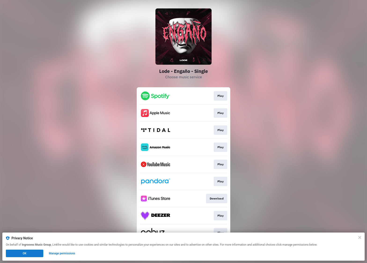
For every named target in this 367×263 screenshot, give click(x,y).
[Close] (359, 237)
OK (24, 253)
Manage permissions (62, 253)
